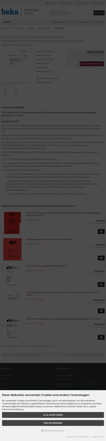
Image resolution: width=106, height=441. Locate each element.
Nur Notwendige (53, 423)
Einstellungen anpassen (53, 430)
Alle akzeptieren (53, 415)
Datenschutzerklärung (78, 436)
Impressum (98, 436)
